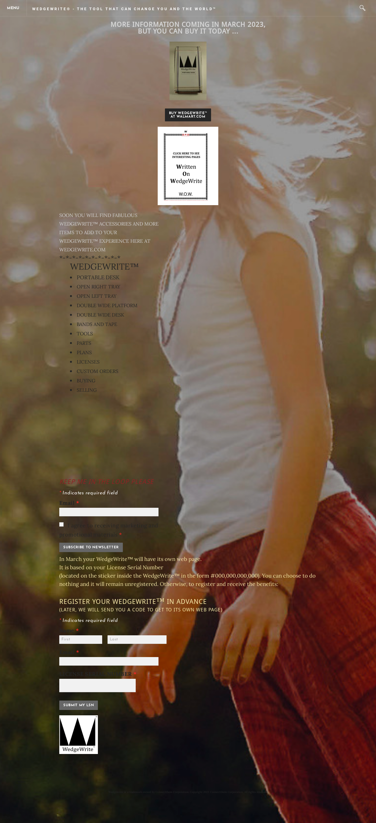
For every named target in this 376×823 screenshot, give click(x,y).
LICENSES (88, 362)
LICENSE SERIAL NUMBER (100, 673)
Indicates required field (88, 493)
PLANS (84, 352)
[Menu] (13, 8)
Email (69, 502)
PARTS (84, 343)
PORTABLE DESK (98, 277)
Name (69, 630)
